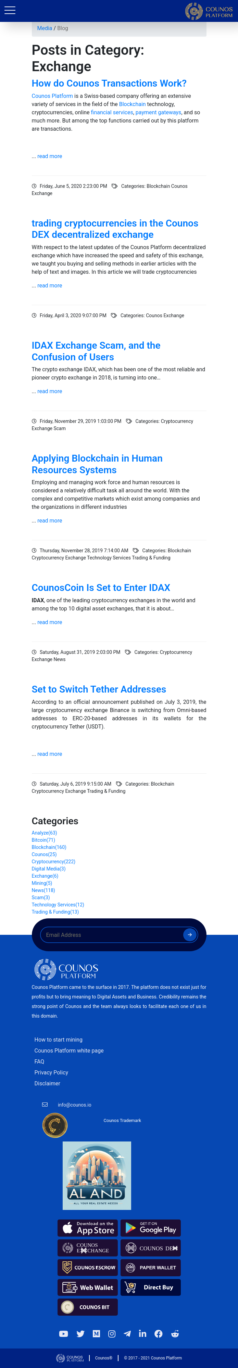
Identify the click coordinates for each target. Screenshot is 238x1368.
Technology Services (58, 904)
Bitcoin (43, 840)
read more (49, 156)
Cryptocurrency (54, 861)
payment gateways (157, 112)
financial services (112, 112)
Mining (42, 883)
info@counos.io (74, 1105)
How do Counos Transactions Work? (109, 83)
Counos (44, 854)
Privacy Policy (51, 1072)
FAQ (40, 1061)
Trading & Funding (55, 912)
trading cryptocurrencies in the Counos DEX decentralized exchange (115, 229)
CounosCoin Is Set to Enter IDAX (101, 587)
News (43, 890)
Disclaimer (47, 1083)
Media (44, 28)
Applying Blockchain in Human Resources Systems (97, 464)
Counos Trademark (122, 1120)
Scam (41, 897)
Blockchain (132, 104)
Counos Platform (52, 96)
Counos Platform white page (69, 1050)
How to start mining (59, 1039)
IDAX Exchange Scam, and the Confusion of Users (96, 351)
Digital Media (49, 869)
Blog (62, 28)
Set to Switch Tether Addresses (99, 689)
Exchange (45, 876)
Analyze (44, 833)
